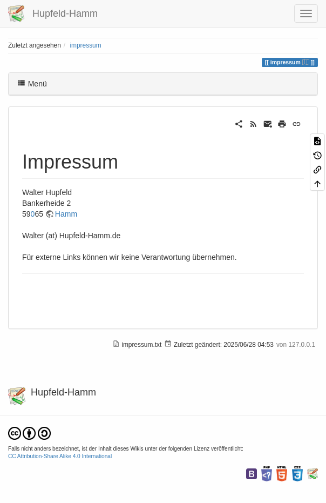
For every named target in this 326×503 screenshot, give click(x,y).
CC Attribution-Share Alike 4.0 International (60, 456)
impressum (85, 45)
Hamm (66, 214)
